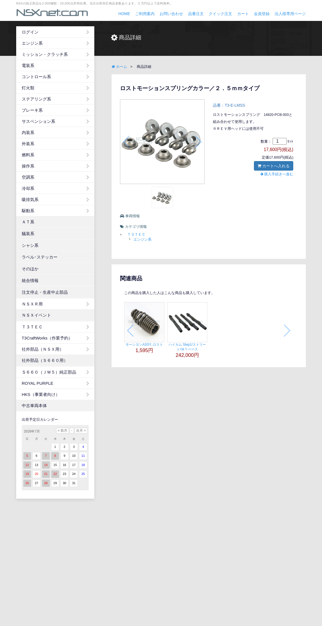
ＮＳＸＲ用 (32, 304)
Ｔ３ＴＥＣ (32, 326)
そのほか (30, 268)
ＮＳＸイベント (36, 315)
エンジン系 (32, 43)
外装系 (28, 143)
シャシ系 (30, 245)
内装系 (28, 132)
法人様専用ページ (290, 13)
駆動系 (28, 210)
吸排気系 (30, 199)
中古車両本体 (34, 405)
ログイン (30, 32)
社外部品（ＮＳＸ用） (43, 349)
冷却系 (28, 188)
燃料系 (28, 154)
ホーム (119, 66)
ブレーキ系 (32, 110)
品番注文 (196, 13)
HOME (124, 13)
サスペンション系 (38, 121)
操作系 (28, 166)
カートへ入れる (274, 166)
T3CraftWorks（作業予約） (47, 338)
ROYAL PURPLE (37, 383)
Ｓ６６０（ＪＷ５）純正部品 (49, 372)
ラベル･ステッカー (39, 257)
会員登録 (262, 13)
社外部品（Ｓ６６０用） (45, 360)
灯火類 (28, 87)
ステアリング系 (36, 99)
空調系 (28, 177)
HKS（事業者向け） (41, 394)
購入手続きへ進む (277, 174)
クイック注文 (220, 13)
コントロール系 (36, 76)
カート (243, 13)
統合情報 (30, 280)
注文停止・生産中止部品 (45, 292)
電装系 (28, 65)
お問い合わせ (171, 13)
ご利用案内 (145, 13)
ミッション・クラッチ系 (45, 54)
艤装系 (28, 233)
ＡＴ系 (28, 221)
